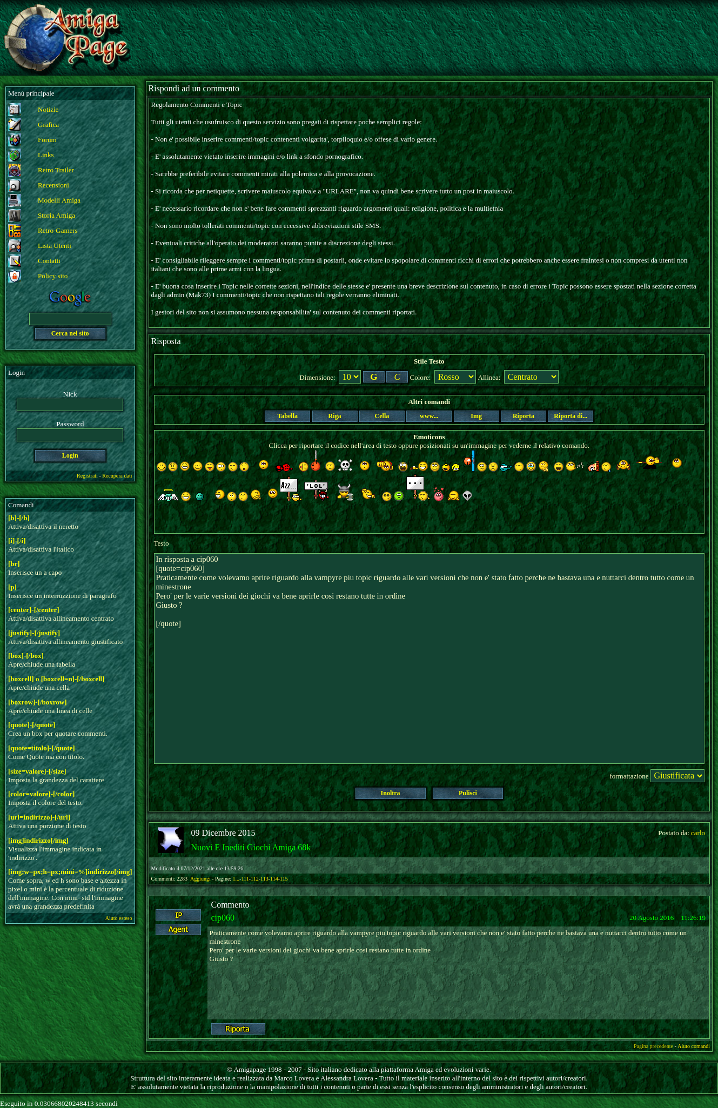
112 (255, 879)
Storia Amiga (56, 215)
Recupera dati (117, 476)
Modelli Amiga (59, 200)
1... (236, 879)
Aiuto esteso (118, 918)
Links (46, 155)
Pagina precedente (653, 1046)
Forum (47, 140)
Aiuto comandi (693, 1046)
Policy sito (53, 276)
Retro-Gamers (58, 230)
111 (245, 879)
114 (274, 879)
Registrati (87, 476)
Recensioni (53, 185)
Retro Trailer (56, 170)
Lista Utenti (54, 245)
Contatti (49, 261)
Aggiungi (201, 879)
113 (264, 879)
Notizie (48, 109)
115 (284, 879)
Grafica (48, 124)
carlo (698, 833)
